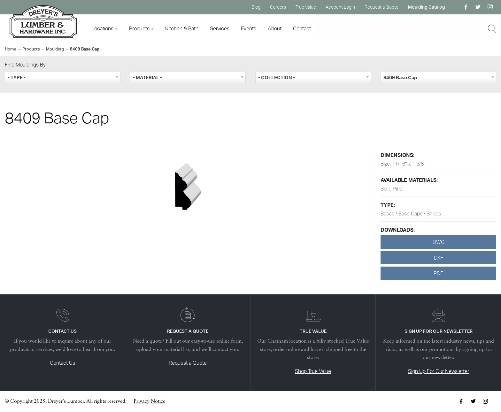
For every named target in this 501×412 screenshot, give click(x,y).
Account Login (340, 7)
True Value (306, 7)
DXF (438, 257)
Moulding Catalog (426, 7)
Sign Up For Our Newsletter (438, 371)
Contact (302, 28)
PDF (438, 273)
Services (219, 28)
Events (248, 28)
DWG (438, 242)
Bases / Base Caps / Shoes (411, 213)
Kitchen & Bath (181, 28)
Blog (255, 7)
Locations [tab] (102, 28)
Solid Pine (392, 188)
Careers (278, 7)
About (274, 28)
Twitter (478, 7)
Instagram (490, 7)
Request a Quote (381, 7)
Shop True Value (313, 371)
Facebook (465, 7)
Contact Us (62, 363)
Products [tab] (139, 28)
